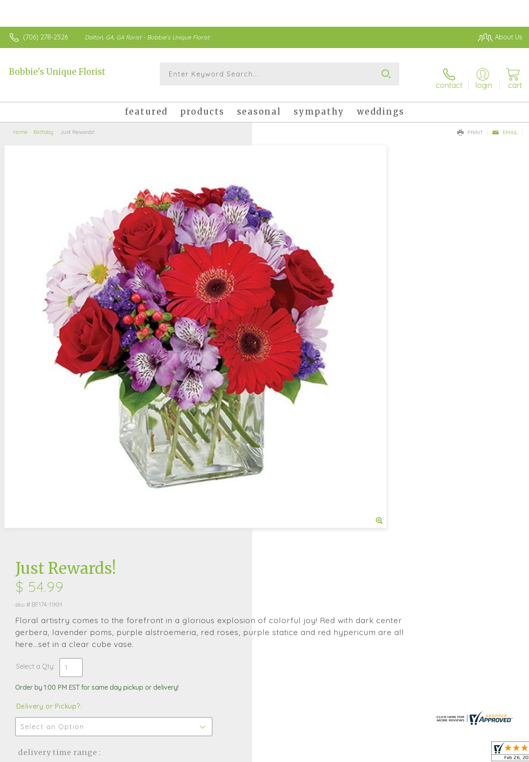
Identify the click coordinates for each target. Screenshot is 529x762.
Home (20, 125)
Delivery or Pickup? (297, 296)
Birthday (43, 125)
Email (505, 125)
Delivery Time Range (305, 342)
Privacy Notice (385, 753)
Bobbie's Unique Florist (57, 72)
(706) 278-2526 (45, 37)
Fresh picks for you (264, 535)
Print (470, 125)
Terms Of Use (336, 753)
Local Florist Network (444, 753)
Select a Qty (284, 256)
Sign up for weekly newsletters (265, 580)
